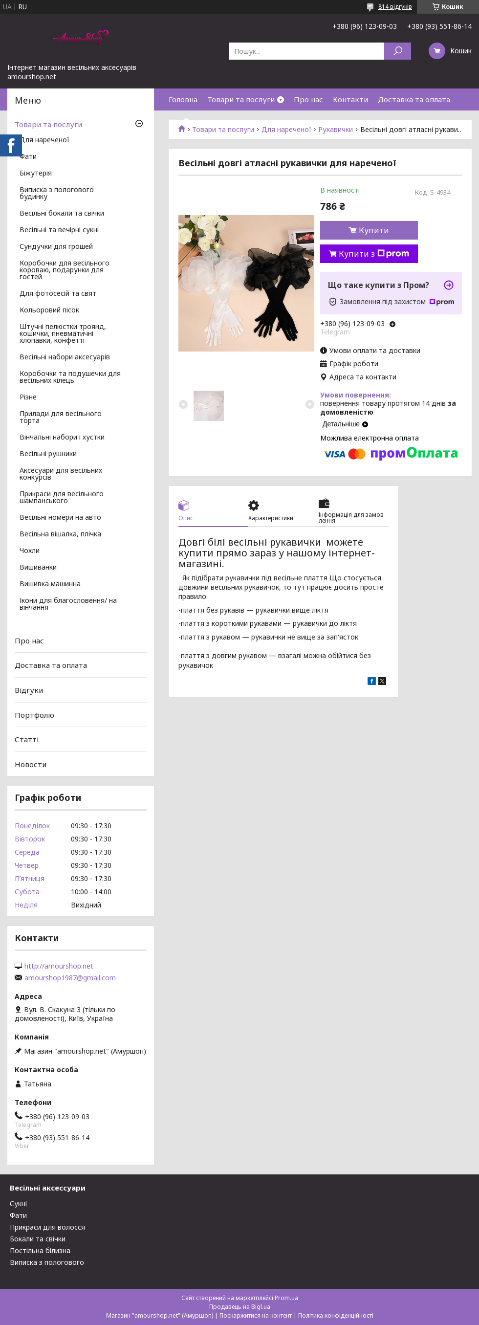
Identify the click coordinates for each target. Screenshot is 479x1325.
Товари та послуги (241, 99)
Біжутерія (36, 173)
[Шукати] (397, 51)
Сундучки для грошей (56, 247)
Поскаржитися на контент (255, 1315)
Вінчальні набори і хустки (62, 438)
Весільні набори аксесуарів (65, 357)
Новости (30, 764)
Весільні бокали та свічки (62, 214)
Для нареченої (44, 140)
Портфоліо (34, 714)
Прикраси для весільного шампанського (62, 497)
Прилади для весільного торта (61, 417)
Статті (27, 739)
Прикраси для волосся (47, 1227)
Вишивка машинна (50, 584)
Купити (374, 230)
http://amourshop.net (58, 966)
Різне (28, 397)
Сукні (18, 1203)
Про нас (308, 99)
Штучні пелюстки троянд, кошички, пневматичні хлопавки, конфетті (63, 334)
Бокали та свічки (37, 1238)
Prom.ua (286, 1298)
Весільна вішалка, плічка (60, 534)
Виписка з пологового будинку (57, 193)
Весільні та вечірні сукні (59, 230)
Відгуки (29, 690)
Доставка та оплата (414, 99)
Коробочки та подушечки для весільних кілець (70, 377)
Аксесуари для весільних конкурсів (61, 474)
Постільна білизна (40, 1250)
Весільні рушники (48, 454)
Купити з (374, 253)
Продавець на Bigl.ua (239, 1307)
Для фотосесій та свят (58, 294)
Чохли (30, 551)
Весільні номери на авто (60, 518)
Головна (183, 99)
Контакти (350, 99)
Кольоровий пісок (49, 310)
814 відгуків (395, 6)
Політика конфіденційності (335, 1315)
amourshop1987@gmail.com (70, 977)
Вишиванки (38, 568)
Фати (28, 157)
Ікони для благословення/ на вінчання (68, 604)
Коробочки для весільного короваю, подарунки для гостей (64, 270)
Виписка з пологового (47, 1262)
